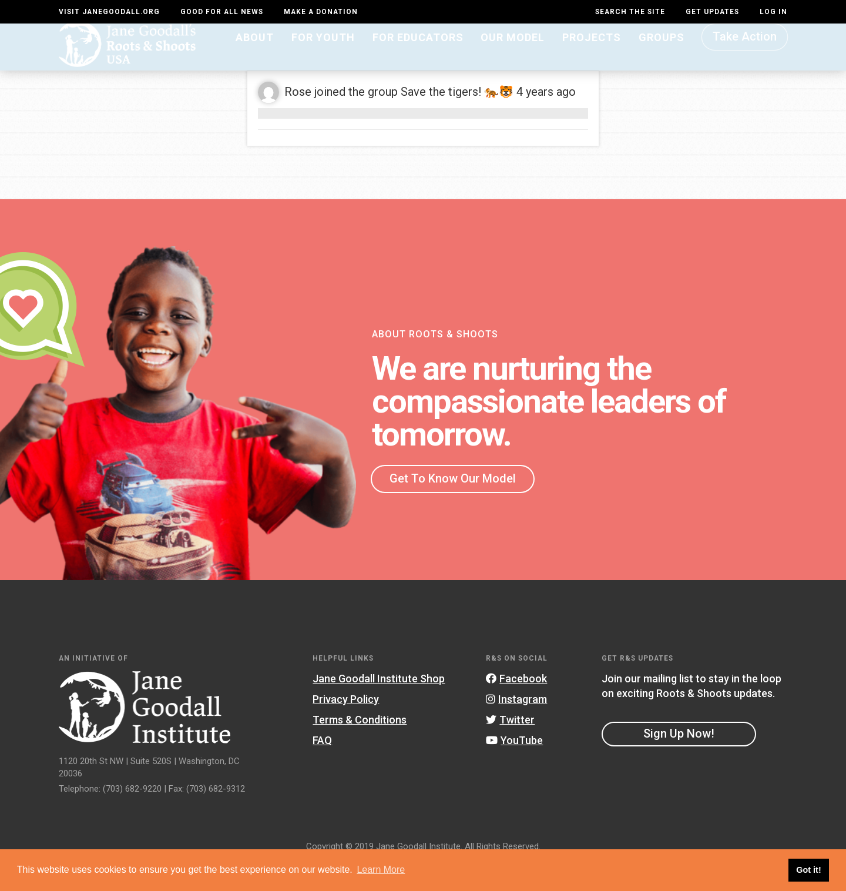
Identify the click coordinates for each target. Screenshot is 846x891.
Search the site (630, 12)
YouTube (514, 768)
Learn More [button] (381, 870)
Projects (591, 57)
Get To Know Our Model (453, 506)
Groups (661, 57)
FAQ (322, 768)
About (255, 57)
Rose (297, 120)
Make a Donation (321, 12)
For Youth (323, 57)
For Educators (418, 57)
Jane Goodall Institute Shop (379, 706)
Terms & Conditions (360, 748)
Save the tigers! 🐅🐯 (457, 120)
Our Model (513, 57)
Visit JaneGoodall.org (109, 12)
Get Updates (712, 12)
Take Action (745, 56)
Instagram (516, 727)
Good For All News (221, 12)
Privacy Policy (346, 727)
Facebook (516, 706)
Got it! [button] (808, 870)
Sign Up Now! (678, 762)
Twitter (510, 748)
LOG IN (773, 12)
